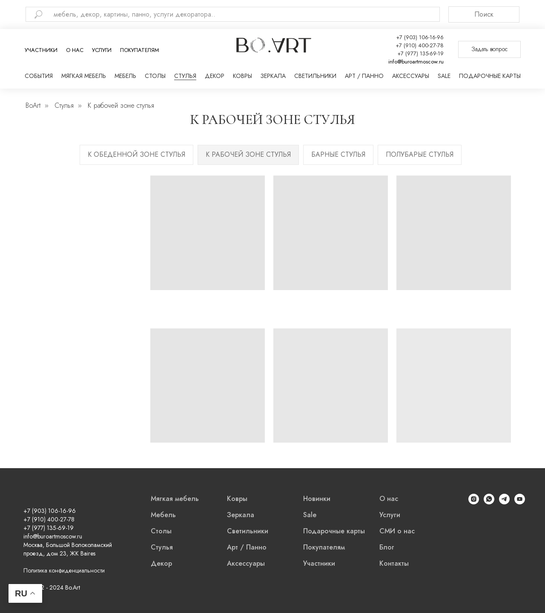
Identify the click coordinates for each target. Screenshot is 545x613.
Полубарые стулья (419, 154)
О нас (74, 50)
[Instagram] (473, 502)
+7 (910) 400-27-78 (420, 45)
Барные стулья (338, 154)
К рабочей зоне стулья (248, 154)
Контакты (394, 563)
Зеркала (273, 76)
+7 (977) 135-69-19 (420, 53)
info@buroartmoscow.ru (416, 62)
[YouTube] (519, 502)
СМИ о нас (397, 531)
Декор (214, 76)
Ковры (242, 76)
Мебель (125, 76)
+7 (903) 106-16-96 (420, 37)
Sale (444, 76)
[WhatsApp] (489, 502)
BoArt (33, 105)
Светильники (315, 76)
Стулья (185, 76)
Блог (386, 547)
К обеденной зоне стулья (136, 154)
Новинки (316, 499)
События (39, 76)
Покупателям (139, 50)
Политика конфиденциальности (64, 570)
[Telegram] (504, 502)
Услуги (102, 50)
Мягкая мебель (83, 76)
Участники (41, 50)
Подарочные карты (490, 76)
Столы (155, 76)
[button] (489, 49)
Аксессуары (410, 76)
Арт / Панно (364, 76)
